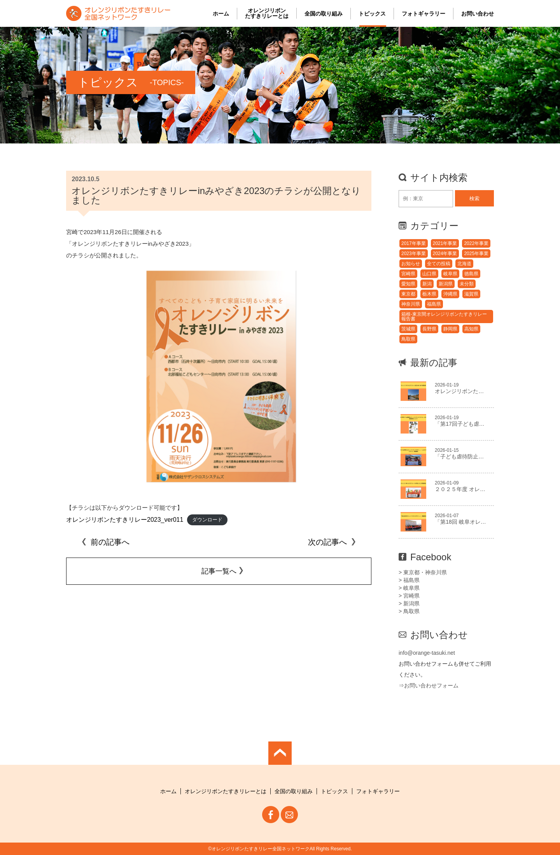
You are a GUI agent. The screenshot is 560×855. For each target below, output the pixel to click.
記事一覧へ (218, 571)
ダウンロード (207, 520)
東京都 (408, 294)
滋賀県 (471, 294)
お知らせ (410, 263)
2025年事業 (476, 253)
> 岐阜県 (409, 588)
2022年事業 (476, 243)
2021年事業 (445, 243)
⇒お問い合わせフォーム (428, 685)
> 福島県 (409, 580)
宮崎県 (408, 273)
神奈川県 (410, 304)
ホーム (221, 13)
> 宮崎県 (409, 596)
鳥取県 (408, 339)
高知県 (471, 329)
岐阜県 (450, 273)
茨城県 (408, 329)
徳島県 (471, 273)
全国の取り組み (323, 13)
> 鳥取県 (409, 611)
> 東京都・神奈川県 (423, 572)
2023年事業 (413, 253)
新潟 (427, 284)
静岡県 (450, 329)
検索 (474, 198)
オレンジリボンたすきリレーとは (267, 13)
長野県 (429, 329)
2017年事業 (413, 243)
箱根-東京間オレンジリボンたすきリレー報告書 (444, 316)
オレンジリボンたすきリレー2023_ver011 (124, 519)
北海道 (464, 263)
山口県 (429, 273)
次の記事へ (332, 542)
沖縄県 (450, 294)
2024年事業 (445, 253)
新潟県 (446, 284)
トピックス (372, 13)
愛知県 (408, 284)
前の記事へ (105, 542)
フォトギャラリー (423, 13)
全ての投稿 (438, 263)
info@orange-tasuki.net (427, 653)
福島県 (434, 304)
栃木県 (429, 294)
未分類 (467, 284)
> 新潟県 (409, 603)
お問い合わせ (477, 13)
